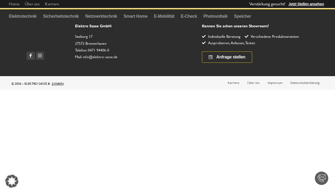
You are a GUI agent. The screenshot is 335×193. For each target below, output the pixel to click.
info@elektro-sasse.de (100, 57)
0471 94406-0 (98, 50)
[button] (12, 181)
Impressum (275, 83)
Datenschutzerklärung (304, 83)
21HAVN (57, 84)
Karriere (233, 83)
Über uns (253, 83)
